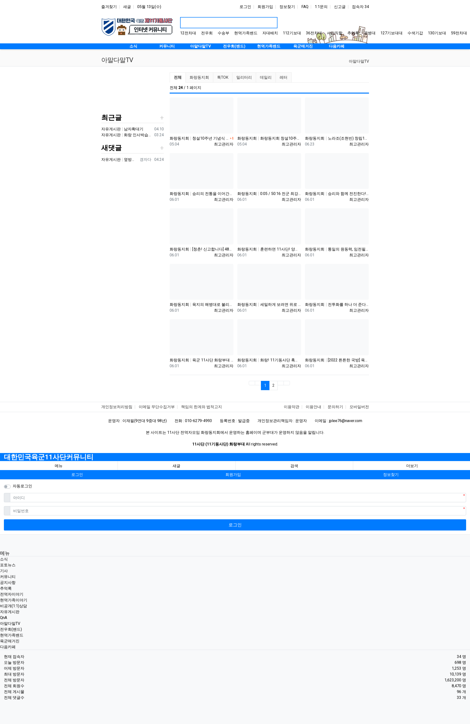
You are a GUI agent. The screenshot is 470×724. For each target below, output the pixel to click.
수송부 (223, 33)
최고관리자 (223, 144)
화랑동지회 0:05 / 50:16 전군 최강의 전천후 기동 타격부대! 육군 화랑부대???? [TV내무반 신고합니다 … (269, 193)
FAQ (304, 6)
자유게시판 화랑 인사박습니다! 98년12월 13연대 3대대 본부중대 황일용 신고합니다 (126, 135)
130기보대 (437, 33)
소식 (4, 559)
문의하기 (335, 407)
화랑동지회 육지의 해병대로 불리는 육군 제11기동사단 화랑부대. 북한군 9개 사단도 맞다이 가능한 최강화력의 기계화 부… (201, 304)
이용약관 (291, 407)
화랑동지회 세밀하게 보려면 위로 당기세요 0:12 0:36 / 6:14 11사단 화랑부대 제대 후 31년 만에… (269, 304)
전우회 (207, 33)
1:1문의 (321, 6)
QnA (3, 617)
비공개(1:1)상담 (13, 606)
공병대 (370, 33)
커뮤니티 (8, 576)
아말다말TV (359, 61)
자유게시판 (9, 611)
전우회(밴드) (11, 629)
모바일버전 (359, 407)
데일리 (266, 77)
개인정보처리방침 (116, 407)
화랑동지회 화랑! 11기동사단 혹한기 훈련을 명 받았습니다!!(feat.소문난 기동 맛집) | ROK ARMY (269, 360)
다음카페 (8, 647)
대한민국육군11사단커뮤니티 (48, 457)
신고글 (340, 6)
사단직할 (334, 33)
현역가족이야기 (13, 600)
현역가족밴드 (246, 33)
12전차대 (188, 33)
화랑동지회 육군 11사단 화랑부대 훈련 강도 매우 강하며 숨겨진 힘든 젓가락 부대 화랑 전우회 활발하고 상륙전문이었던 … (201, 360)
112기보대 (292, 33)
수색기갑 (415, 33)
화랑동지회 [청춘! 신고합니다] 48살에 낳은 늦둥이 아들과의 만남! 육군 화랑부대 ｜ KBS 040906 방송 (201, 249)
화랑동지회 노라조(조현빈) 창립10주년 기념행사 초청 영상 (337, 138)
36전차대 (314, 33)
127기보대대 (391, 33)
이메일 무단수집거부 (157, 407)
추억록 (353, 33)
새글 (127, 6)
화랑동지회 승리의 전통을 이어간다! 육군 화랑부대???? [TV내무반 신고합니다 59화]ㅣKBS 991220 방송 (201, 193)
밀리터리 (244, 77)
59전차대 (459, 33)
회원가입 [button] (233, 474)
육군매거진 (9, 641)
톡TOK (222, 77)
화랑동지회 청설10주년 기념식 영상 (199, 138)
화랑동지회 (199, 77)
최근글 (111, 118)
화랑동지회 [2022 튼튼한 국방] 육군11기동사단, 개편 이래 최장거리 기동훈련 (337, 360)
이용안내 (313, 407)
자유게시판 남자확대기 (122, 129)
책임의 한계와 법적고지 (201, 407)
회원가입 (265, 6)
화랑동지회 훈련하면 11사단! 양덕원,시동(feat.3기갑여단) (269, 249)
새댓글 (111, 148)
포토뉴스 (8, 565)
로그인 (245, 6)
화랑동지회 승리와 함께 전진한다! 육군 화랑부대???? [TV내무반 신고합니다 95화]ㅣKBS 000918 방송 (337, 193)
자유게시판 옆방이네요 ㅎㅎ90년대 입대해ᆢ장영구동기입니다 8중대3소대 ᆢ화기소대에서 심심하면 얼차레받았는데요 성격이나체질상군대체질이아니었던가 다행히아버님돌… (119, 159)
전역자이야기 (11, 594)
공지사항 (8, 582)
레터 (283, 77)
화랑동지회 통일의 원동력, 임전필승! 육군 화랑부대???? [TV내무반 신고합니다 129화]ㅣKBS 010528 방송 (337, 249)
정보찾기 (287, 6)
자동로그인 (22, 486)
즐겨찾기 (109, 6)
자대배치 (270, 33)
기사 (4, 571)
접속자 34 (360, 6)
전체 (178, 77)
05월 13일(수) (149, 6)
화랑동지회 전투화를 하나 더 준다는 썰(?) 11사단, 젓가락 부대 (337, 304)
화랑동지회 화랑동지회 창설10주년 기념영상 (269, 138)
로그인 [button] (77, 474)
